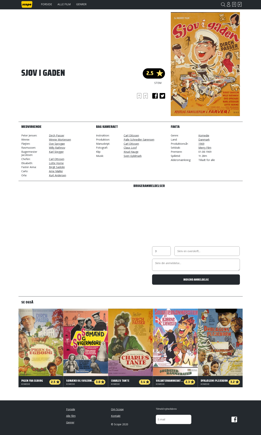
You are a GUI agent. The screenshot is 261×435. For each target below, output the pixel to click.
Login (228, 4)
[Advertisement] (51, 102)
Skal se (234, 4)
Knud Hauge (131, 151)
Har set (240, 4)
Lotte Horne (56, 163)
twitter (162, 96)
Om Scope (117, 409)
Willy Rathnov (57, 147)
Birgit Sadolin (57, 167)
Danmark (204, 139)
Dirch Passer (56, 135)
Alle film (64, 4)
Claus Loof (130, 147)
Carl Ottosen (56, 159)
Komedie (203, 135)
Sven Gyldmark (133, 156)
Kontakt (116, 416)
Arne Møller (56, 171)
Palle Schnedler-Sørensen (139, 139)
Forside (46, 4)
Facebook (234, 419)
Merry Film (204, 147)
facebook (155, 96)
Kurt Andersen (57, 175)
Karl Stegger (56, 151)
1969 (201, 143)
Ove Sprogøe (57, 143)
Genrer (81, 4)
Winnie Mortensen (60, 139)
